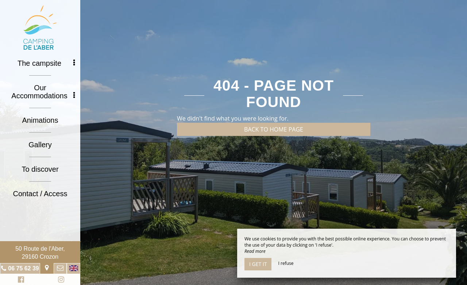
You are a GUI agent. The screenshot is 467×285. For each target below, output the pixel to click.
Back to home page (273, 129)
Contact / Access (40, 194)
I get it (258, 264)
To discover (40, 169)
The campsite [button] (46, 63)
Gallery (39, 145)
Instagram (60, 280)
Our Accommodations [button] (43, 92)
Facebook (20, 280)
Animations (40, 120)
